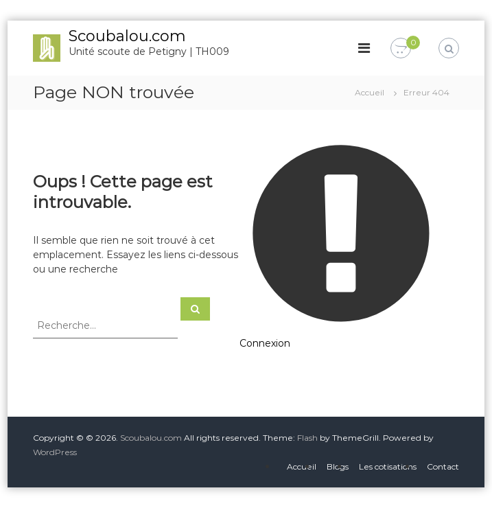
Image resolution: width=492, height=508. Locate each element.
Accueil (301, 466)
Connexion (264, 343)
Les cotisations (388, 466)
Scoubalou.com (127, 36)
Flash (307, 437)
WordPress (55, 452)
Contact (443, 466)
